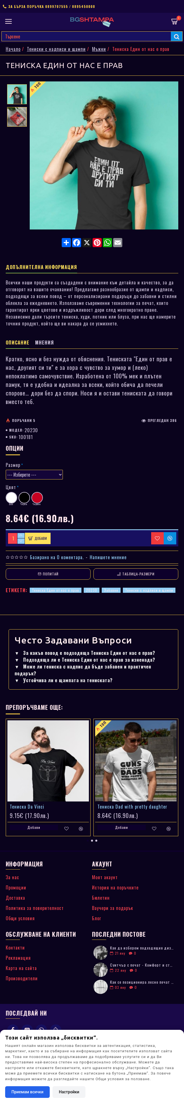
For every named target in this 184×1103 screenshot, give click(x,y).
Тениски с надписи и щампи (56, 49)
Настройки (69, 1092)
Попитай (51, 573)
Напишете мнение (108, 557)
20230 (91, 590)
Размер (13, 465)
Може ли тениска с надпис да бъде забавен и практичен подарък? (83, 670)
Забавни (111, 590)
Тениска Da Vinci (27, 807)
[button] (88, 841)
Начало (13, 49)
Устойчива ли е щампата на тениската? (64, 680)
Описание (17, 343)
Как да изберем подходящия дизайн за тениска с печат (142, 948)
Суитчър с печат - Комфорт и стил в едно (142, 965)
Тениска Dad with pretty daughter (132, 807)
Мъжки (99, 49)
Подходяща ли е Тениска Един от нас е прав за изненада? (85, 659)
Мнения (44, 343)
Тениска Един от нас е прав (55, 590)
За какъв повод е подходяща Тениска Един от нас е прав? (85, 652)
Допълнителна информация (41, 267)
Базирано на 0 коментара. (57, 557)
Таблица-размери (138, 573)
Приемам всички (27, 1092)
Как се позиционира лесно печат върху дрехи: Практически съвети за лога (142, 982)
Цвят (11, 487)
